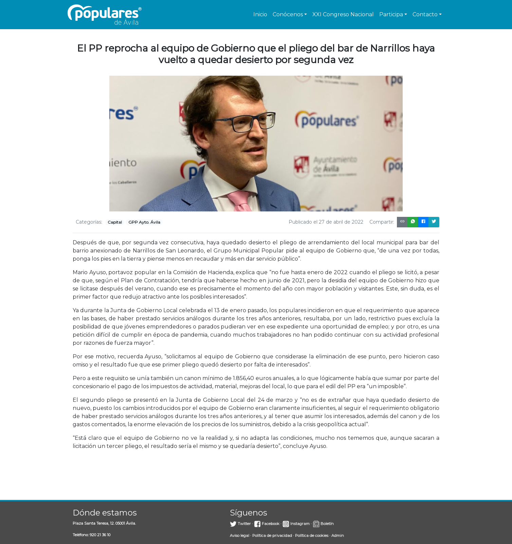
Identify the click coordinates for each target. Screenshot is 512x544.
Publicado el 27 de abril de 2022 (326, 222)
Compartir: (381, 222)
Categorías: (89, 222)
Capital (115, 222)
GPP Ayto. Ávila (144, 222)
